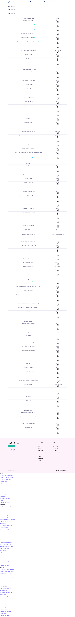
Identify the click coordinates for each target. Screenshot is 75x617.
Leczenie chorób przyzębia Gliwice (6, 487)
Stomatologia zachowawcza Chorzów (7, 569)
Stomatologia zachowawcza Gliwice (6, 475)
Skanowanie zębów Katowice (5, 602)
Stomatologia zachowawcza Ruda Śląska (7, 506)
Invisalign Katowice (3, 600)
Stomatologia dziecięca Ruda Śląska (6, 510)
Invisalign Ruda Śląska (4, 531)
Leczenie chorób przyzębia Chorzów (7, 582)
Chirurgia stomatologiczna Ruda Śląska (7, 517)
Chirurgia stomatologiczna (58, 444)
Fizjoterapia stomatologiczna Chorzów (7, 592)
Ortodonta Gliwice (3, 492)
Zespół (25, 1)
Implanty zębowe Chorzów (5, 584)
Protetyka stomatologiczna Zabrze (6, 542)
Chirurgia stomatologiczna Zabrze (6, 544)
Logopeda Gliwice (3, 496)
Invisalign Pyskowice (3, 609)
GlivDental (10, 6)
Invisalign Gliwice (3, 500)
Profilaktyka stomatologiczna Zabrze (6, 561)
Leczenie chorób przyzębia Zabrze (6, 546)
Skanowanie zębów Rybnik (5, 607)
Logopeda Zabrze (3, 554)
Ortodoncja (55, 446)
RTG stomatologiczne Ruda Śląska (6, 525)
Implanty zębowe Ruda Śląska (5, 521)
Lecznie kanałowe (56, 452)
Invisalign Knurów (3, 613)
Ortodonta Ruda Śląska (4, 523)
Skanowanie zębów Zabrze (5, 565)
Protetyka (55, 450)
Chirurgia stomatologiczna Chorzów (6, 579)
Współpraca (40, 458)
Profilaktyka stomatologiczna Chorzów (7, 571)
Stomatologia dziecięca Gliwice (5, 479)
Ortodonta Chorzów (3, 586)
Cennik (29, 1)
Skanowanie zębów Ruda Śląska (6, 533)
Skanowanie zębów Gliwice (5, 502)
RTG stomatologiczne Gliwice (5, 494)
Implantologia (56, 448)
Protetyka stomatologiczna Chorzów (6, 577)
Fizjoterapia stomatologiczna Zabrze (6, 556)
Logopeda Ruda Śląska (4, 527)
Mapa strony (40, 450)
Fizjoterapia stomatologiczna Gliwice (6, 498)
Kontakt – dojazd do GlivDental (46, 1)
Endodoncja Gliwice (3, 481)
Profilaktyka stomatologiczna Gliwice (6, 477)
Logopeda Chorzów (3, 590)
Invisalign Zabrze (3, 563)
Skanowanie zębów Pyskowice (5, 611)
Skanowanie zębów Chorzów (5, 596)
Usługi (21, 1)
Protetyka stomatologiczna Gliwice (6, 483)
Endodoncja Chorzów (4, 575)
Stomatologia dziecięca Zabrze (5, 538)
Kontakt (39, 448)
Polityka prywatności (63, 470)
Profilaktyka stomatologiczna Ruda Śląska (7, 508)
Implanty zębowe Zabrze (4, 548)
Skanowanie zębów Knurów (5, 615)
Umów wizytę (35, 1)
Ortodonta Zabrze (3, 550)
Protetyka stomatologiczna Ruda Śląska (7, 515)
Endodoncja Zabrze (3, 540)
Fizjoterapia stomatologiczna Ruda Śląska (7, 529)
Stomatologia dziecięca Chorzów (6, 573)
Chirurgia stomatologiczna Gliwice (6, 485)
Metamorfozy (40, 464)
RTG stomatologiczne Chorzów (5, 588)
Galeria (39, 462)
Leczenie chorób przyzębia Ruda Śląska (7, 519)
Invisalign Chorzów (3, 594)
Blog (54, 1)
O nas (39, 444)
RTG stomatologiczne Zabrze (5, 552)
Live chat (11, 446)
